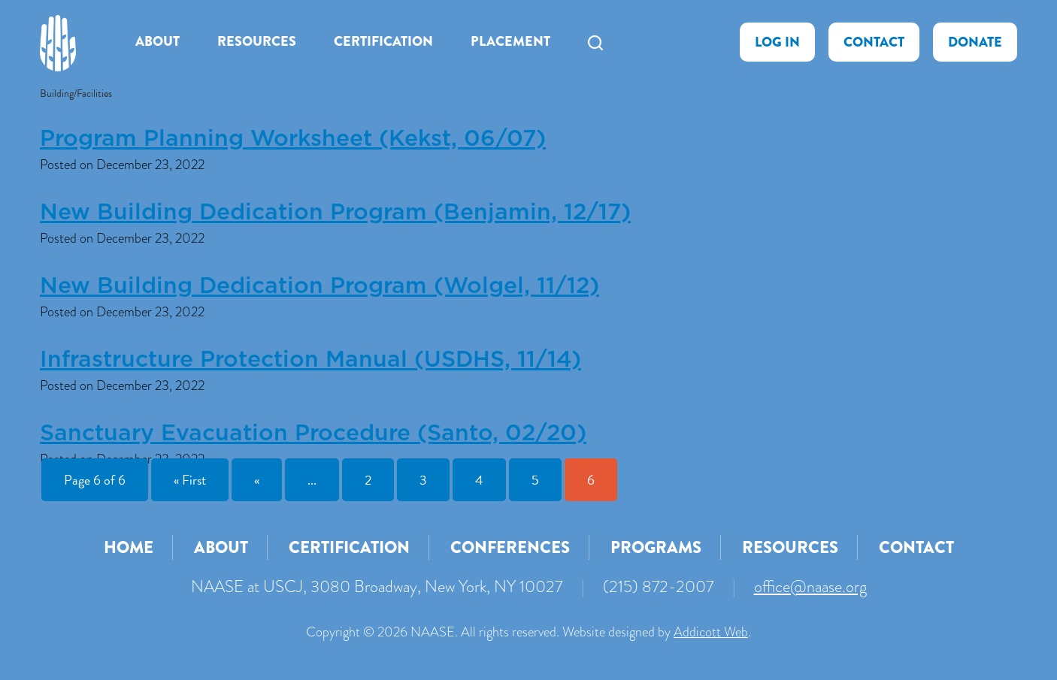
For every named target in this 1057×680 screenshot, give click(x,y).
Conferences (510, 547)
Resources (256, 41)
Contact (873, 42)
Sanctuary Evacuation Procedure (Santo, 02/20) (313, 433)
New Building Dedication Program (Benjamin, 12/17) (335, 212)
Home (128, 547)
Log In (777, 42)
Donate (975, 42)
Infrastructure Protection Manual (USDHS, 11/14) (310, 360)
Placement (510, 41)
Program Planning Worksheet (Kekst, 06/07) (293, 139)
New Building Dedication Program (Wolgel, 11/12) (319, 286)
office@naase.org (810, 586)
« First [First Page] (190, 480)
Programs (655, 547)
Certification (383, 41)
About (157, 41)
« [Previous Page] (256, 480)
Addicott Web (711, 632)
